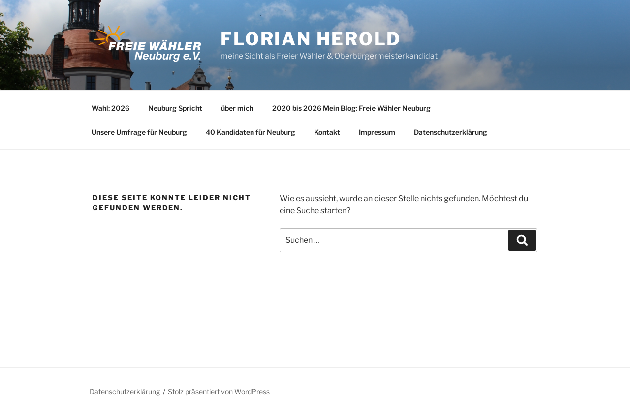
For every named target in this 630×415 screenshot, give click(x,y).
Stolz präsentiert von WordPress (219, 391)
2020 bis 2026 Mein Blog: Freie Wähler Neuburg (351, 108)
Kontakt (327, 132)
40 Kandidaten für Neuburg (250, 132)
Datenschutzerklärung (450, 132)
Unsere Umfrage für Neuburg (139, 132)
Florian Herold (310, 39)
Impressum (377, 132)
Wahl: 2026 (110, 108)
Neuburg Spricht (175, 108)
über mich (237, 108)
